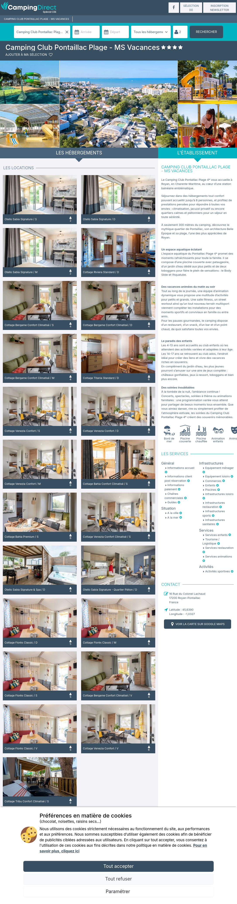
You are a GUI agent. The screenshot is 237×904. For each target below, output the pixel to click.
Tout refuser (118, 879)
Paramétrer (118, 891)
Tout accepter (118, 866)
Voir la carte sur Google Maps (197, 624)
